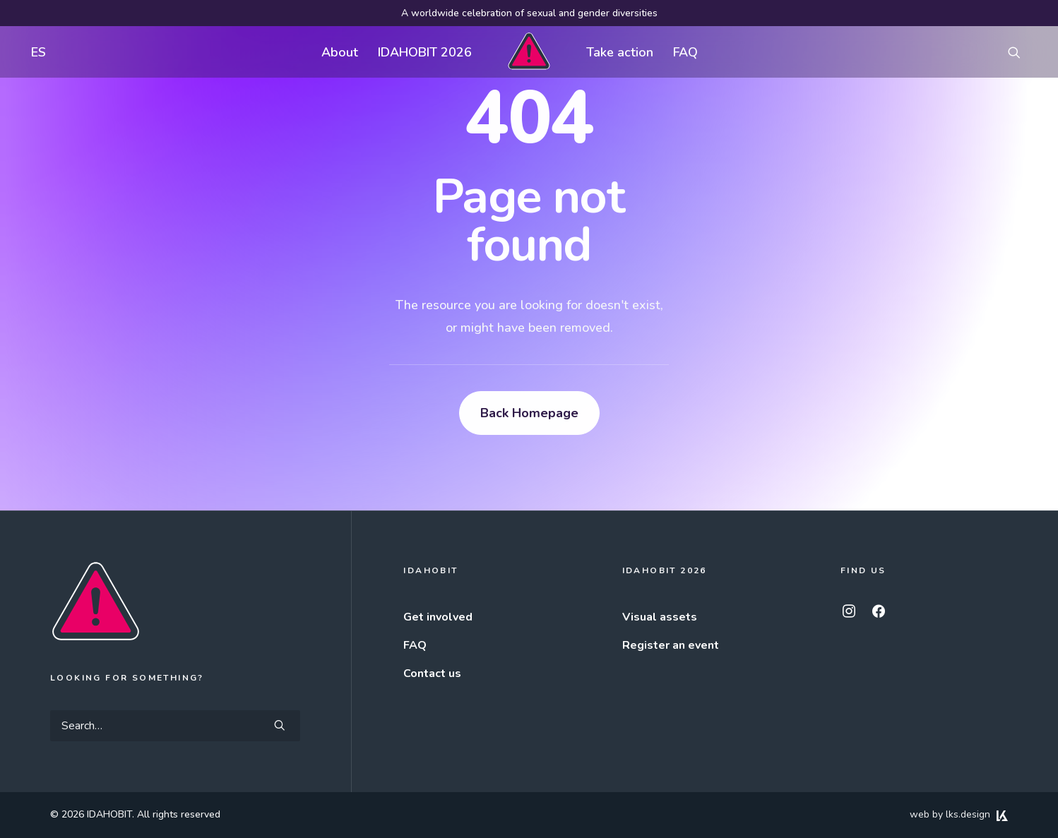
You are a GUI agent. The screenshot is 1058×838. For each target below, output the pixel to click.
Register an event (670, 645)
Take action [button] (619, 52)
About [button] (339, 52)
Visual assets (659, 617)
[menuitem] (35, 52)
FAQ (685, 52)
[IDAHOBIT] (528, 51)
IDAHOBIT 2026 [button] (425, 52)
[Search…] (175, 725)
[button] (1020, 52)
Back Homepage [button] (529, 413)
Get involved (437, 617)
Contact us (432, 673)
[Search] (175, 725)
